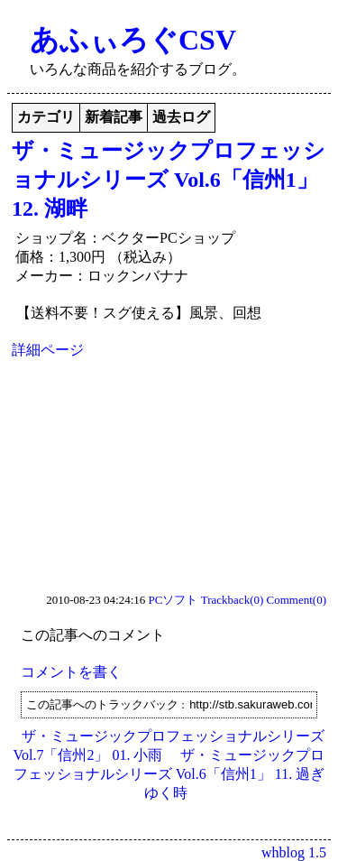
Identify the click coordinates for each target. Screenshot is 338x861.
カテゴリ (46, 117)
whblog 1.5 (293, 852)
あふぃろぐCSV (133, 39)
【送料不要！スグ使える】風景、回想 (138, 312)
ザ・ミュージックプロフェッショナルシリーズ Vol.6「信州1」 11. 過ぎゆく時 (169, 774)
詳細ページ (48, 349)
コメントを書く (71, 672)
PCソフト (173, 599)
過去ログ (181, 117)
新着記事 (113, 117)
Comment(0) (296, 599)
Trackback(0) (232, 599)
